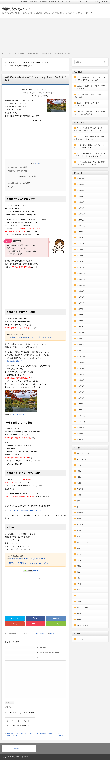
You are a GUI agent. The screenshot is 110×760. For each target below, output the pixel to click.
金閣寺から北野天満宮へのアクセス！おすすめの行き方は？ (29, 563)
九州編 (79, 483)
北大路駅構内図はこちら (15, 361)
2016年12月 (81, 273)
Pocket (35, 571)
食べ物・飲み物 (82, 625)
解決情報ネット (19, 748)
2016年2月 (80, 333)
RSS (107, 2)
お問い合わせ (55, 2)
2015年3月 (80, 398)
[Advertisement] (55, 34)
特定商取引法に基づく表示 (31, 2)
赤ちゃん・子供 (82, 607)
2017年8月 (80, 238)
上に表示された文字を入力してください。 (20, 713)
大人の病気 (81, 524)
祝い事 (79, 584)
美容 (78, 590)
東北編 (79, 560)
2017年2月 (80, 261)
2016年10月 (81, 285)
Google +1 (100, 2)
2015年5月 (80, 386)
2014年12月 (81, 416)
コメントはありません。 (40, 633)
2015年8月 (80, 368)
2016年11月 (81, 279)
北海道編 (80, 513)
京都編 (52, 633)
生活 (78, 572)
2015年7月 (80, 374)
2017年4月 (80, 250)
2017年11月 (81, 220)
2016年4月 (80, 321)
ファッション (81, 459)
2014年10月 (81, 428)
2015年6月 (80, 380)
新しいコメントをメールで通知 (18, 721)
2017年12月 (81, 214)
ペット (79, 465)
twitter (83, 2)
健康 (78, 501)
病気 (78, 578)
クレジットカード (83, 453)
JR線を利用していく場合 (26, 176)
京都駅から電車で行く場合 (17, 171)
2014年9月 (80, 434)
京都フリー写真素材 (17, 414)
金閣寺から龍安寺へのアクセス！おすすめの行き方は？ (27, 559)
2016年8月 (80, 297)
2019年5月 (80, 178)
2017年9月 (80, 232)
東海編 (79, 566)
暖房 (78, 548)
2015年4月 (80, 392)
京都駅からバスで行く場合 (17, 167)
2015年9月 (80, 362)
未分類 (79, 554)
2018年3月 (80, 202)
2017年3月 (80, 256)
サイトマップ (66, 2)
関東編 (79, 613)
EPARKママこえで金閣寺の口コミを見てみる (22, 510)
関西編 (79, 619)
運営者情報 (44, 2)
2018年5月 (80, 190)
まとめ (11, 187)
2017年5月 (80, 244)
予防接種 (80, 489)
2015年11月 (81, 350)
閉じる (37, 163)
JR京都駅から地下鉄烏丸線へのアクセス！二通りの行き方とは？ (31, 337)
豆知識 (79, 602)
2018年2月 (80, 208)
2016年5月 (80, 315)
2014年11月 (81, 422)
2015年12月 (81, 345)
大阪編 (79, 530)
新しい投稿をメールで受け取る (18, 725)
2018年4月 (80, 196)
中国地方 (80, 471)
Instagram (76, 2)
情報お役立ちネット (16, 9)
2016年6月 (80, 309)
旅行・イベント (82, 542)
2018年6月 (80, 184)
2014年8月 (80, 439)
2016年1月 (80, 339)
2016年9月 (80, 291)
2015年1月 (80, 410)
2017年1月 (80, 267)
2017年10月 (81, 226)
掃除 (78, 536)
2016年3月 (80, 327)
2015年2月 (80, 404)
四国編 (79, 518)
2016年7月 (80, 303)
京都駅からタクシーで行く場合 (19, 183)
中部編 (79, 477)
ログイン (80, 639)
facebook (90, 2)
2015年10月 (81, 356)
